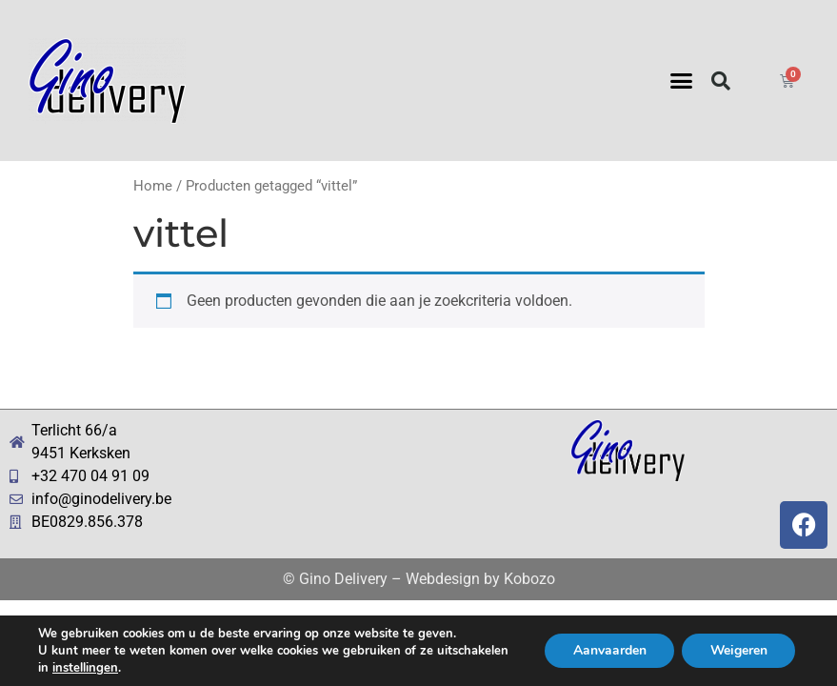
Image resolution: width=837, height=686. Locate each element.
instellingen (85, 667)
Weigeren (737, 650)
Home (152, 185)
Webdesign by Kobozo (480, 579)
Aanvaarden (607, 650)
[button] (682, 81)
